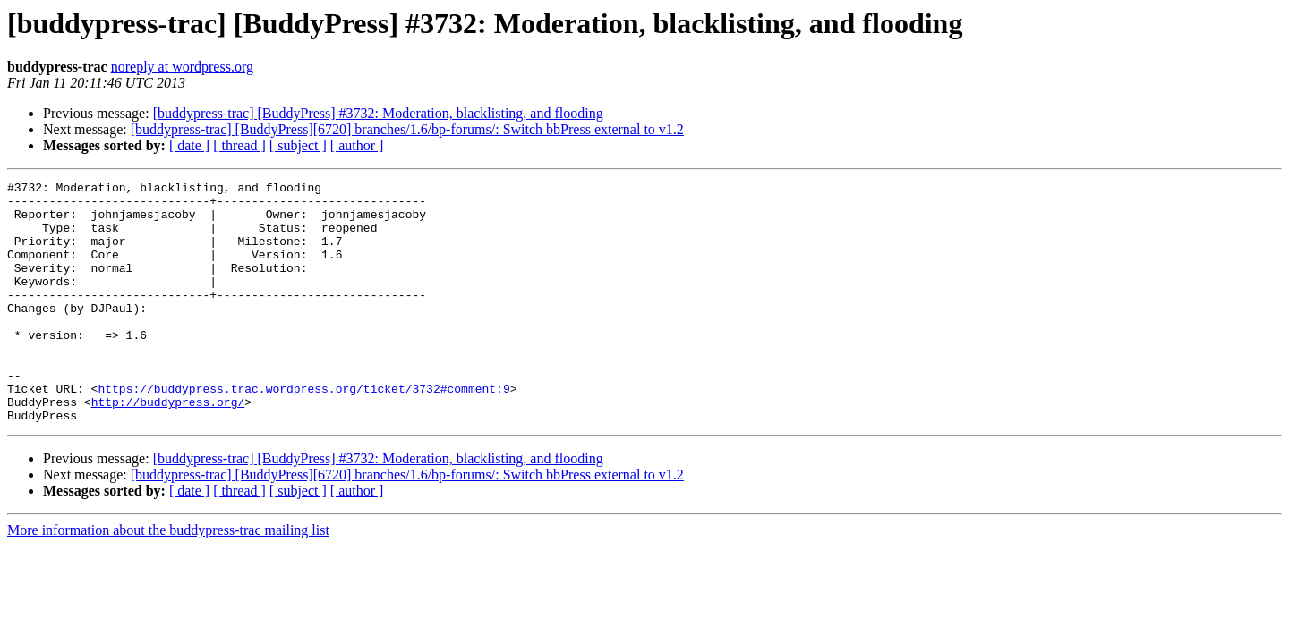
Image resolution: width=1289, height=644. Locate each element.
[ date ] (189, 145)
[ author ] (357, 145)
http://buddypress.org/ (168, 447)
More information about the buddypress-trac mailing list (168, 578)
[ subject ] (298, 145)
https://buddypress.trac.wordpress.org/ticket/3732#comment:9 (303, 431)
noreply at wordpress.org (182, 66)
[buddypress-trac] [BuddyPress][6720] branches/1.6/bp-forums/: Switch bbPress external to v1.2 (407, 129)
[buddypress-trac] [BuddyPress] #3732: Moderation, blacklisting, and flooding (378, 113)
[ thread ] (239, 145)
